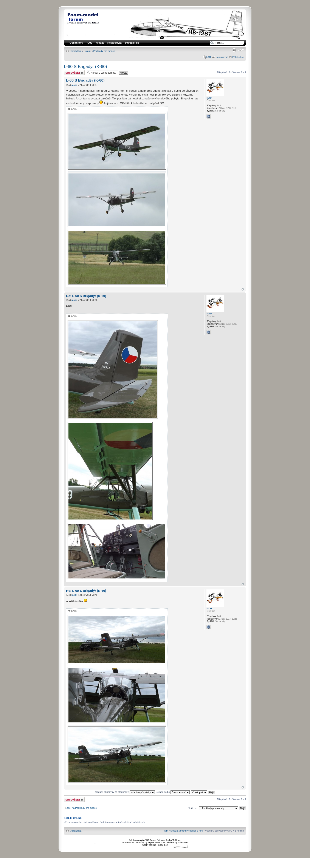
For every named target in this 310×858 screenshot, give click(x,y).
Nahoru (243, 289)
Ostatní (87, 51)
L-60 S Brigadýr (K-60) (85, 66)
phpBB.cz (163, 845)
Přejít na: (192, 808)
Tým (166, 830)
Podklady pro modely (104, 51)
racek (74, 85)
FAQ (208, 57)
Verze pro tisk (234, 50)
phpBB (144, 840)
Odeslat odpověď (74, 72)
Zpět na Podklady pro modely (82, 808)
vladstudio (183, 842)
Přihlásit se (238, 57)
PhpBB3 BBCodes (157, 842)
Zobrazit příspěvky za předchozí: (125, 792)
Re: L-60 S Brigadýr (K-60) (86, 296)
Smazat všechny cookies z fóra (186, 830)
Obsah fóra (75, 51)
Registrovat (114, 42)
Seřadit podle (173, 792)
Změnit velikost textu (241, 50)
